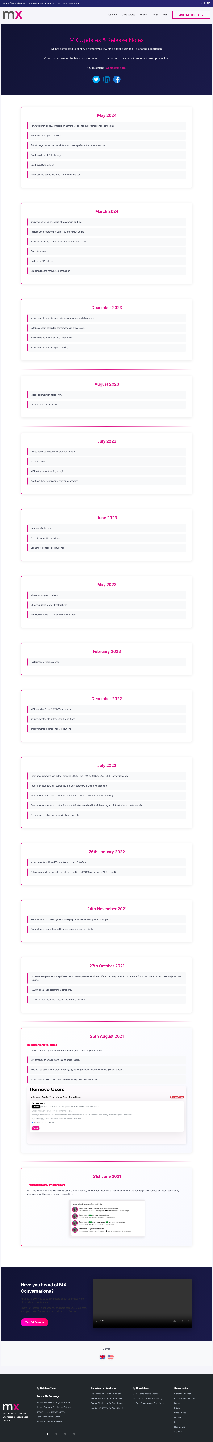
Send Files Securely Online (48, 1416)
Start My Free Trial (182, 1394)
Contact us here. (116, 67)
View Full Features (34, 1322)
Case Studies (180, 1412)
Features (178, 1403)
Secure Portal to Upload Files (49, 1421)
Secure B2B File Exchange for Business (54, 1402)
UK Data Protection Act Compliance (148, 1403)
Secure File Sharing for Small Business (108, 1403)
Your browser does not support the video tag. (142, 1303)
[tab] (47, 1433)
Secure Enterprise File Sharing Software (54, 1407)
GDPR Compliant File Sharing (145, 1394)
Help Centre (179, 1427)
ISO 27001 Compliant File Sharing (147, 1398)
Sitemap (177, 1431)
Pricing (177, 1408)
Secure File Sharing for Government (107, 1398)
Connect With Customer (185, 1398)
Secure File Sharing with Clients (50, 1412)
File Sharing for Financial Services (106, 1394)
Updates (178, 1417)
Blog (176, 1422)
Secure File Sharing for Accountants (107, 1408)
